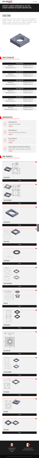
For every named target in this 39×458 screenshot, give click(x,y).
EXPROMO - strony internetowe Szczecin (25, 456)
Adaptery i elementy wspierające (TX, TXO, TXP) (16, 6)
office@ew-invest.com (29, 449)
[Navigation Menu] (36, 1)
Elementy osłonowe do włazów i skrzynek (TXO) (16, 8)
